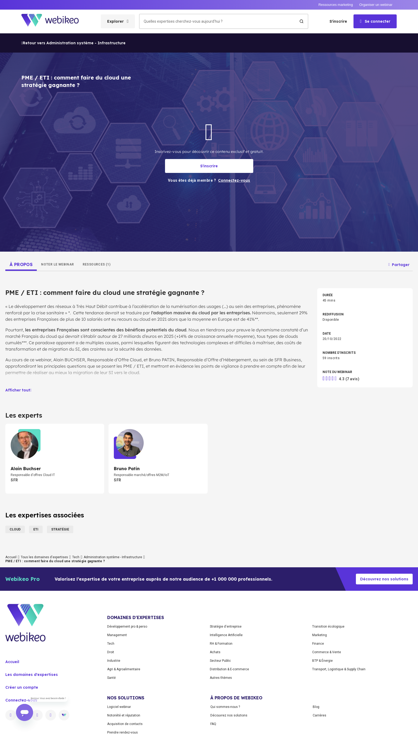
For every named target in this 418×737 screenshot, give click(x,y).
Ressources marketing (335, 5)
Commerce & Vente (326, 652)
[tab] (21, 264)
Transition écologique (328, 626)
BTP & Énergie (322, 661)
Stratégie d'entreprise (226, 626)
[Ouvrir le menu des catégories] (118, 21)
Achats (215, 652)
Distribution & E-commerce (229, 669)
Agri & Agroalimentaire (123, 669)
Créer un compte (21, 687)
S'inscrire (338, 21)
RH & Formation (221, 643)
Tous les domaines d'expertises (44, 557)
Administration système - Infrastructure (113, 557)
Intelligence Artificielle (226, 635)
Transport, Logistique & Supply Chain (338, 669)
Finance (318, 643)
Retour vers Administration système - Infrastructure (73, 43)
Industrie (113, 661)
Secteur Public (220, 661)
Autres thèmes (221, 678)
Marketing (319, 635)
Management (117, 635)
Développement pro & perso (127, 626)
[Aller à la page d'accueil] (54, 21)
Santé (111, 678)
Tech (75, 557)
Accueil (11, 557)
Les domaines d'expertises (31, 674)
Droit (110, 652)
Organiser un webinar (375, 5)
